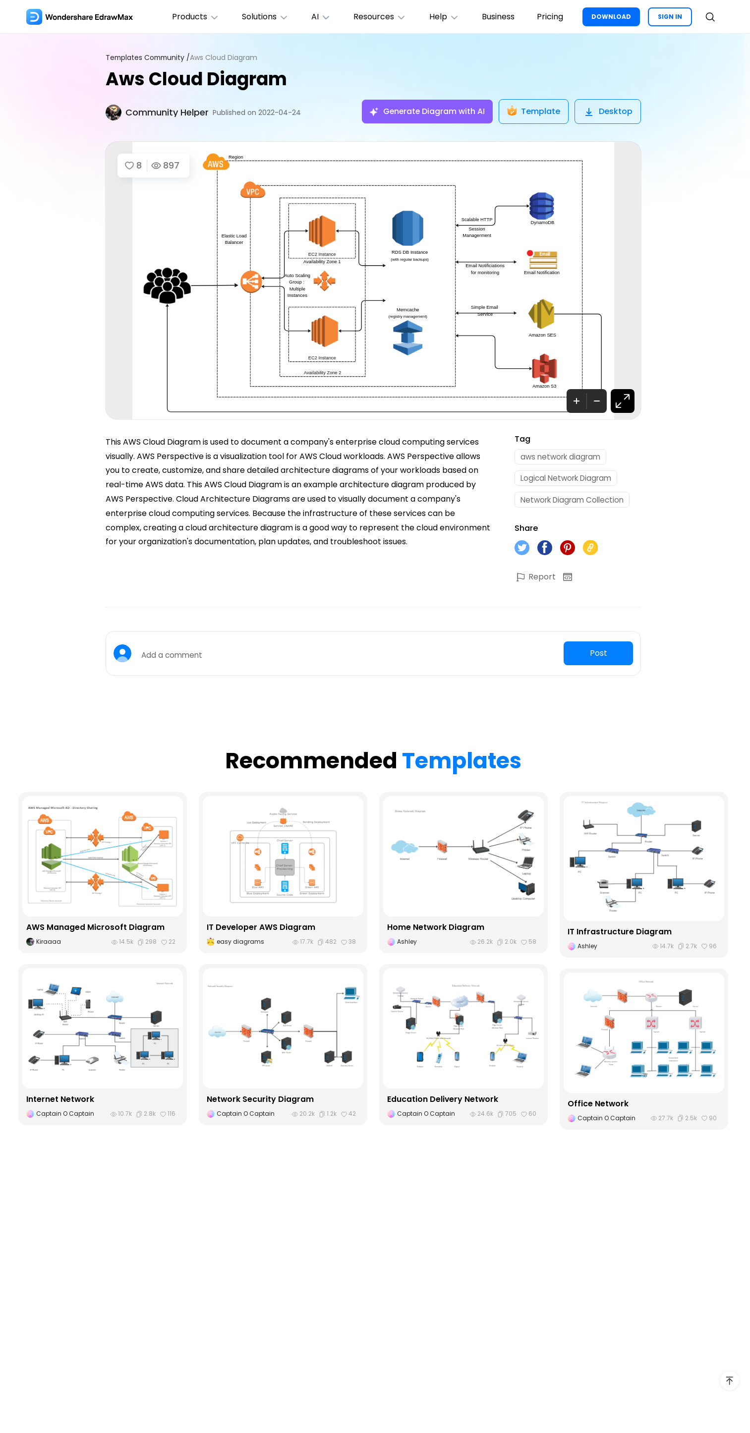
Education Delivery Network (443, 1103)
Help (441, 16)
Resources (375, 16)
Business (496, 16)
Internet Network (60, 1103)
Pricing (549, 16)
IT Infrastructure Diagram (620, 935)
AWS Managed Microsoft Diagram (95, 931)
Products (187, 16)
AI (315, 16)
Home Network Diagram (436, 931)
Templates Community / (149, 58)
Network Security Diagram (260, 1103)
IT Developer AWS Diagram (261, 931)
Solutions (258, 16)
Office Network (598, 1107)
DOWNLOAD (611, 16)
